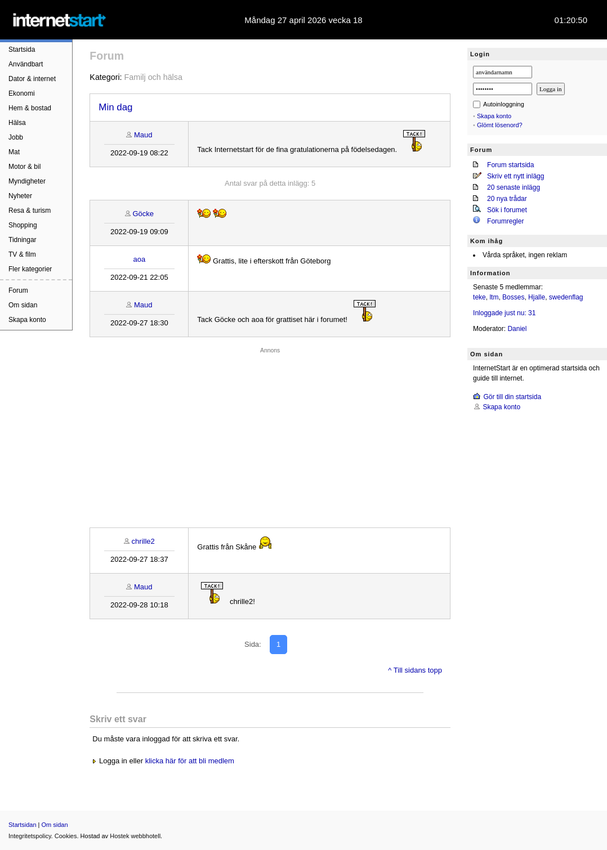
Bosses (513, 297)
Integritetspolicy (29, 836)
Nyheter (20, 196)
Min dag (115, 107)
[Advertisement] (270, 434)
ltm (493, 297)
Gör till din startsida (512, 397)
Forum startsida (510, 165)
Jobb (15, 137)
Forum (18, 290)
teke (479, 297)
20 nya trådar (507, 199)
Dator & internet (32, 79)
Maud (143, 135)
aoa (139, 259)
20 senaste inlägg (513, 187)
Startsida (21, 49)
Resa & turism (29, 210)
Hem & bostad (29, 108)
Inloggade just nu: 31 (504, 313)
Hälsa (17, 123)
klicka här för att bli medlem (189, 761)
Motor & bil (24, 167)
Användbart (25, 64)
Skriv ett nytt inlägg (515, 176)
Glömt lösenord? (500, 125)
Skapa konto (27, 320)
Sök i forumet (507, 210)
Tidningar (22, 240)
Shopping (22, 225)
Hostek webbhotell (135, 836)
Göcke (143, 213)
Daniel (516, 329)
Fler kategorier (30, 269)
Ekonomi (21, 93)
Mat (14, 152)
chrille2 (143, 541)
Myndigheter (27, 181)
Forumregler (505, 221)
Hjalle (536, 297)
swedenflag (566, 297)
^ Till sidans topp (415, 670)
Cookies (66, 836)
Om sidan (22, 305)
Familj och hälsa (153, 77)
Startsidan (22, 824)
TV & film (22, 254)
